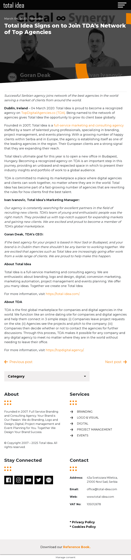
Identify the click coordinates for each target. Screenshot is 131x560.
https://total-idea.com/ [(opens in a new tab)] (62, 294)
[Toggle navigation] (122, 5)
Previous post (21, 362)
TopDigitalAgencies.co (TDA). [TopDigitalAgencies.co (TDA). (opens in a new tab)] (43, 113)
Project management (91, 430)
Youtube (28, 480)
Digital (79, 424)
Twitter (38, 480)
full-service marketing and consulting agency (89, 125)
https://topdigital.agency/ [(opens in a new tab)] (64, 350)
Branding (81, 412)
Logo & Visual (84, 418)
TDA (49, 480)
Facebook (8, 480)
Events (79, 436)
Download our (65, 547)
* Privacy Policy (82, 522)
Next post (113, 362)
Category (16, 376)
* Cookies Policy (83, 527)
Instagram (18, 480)
